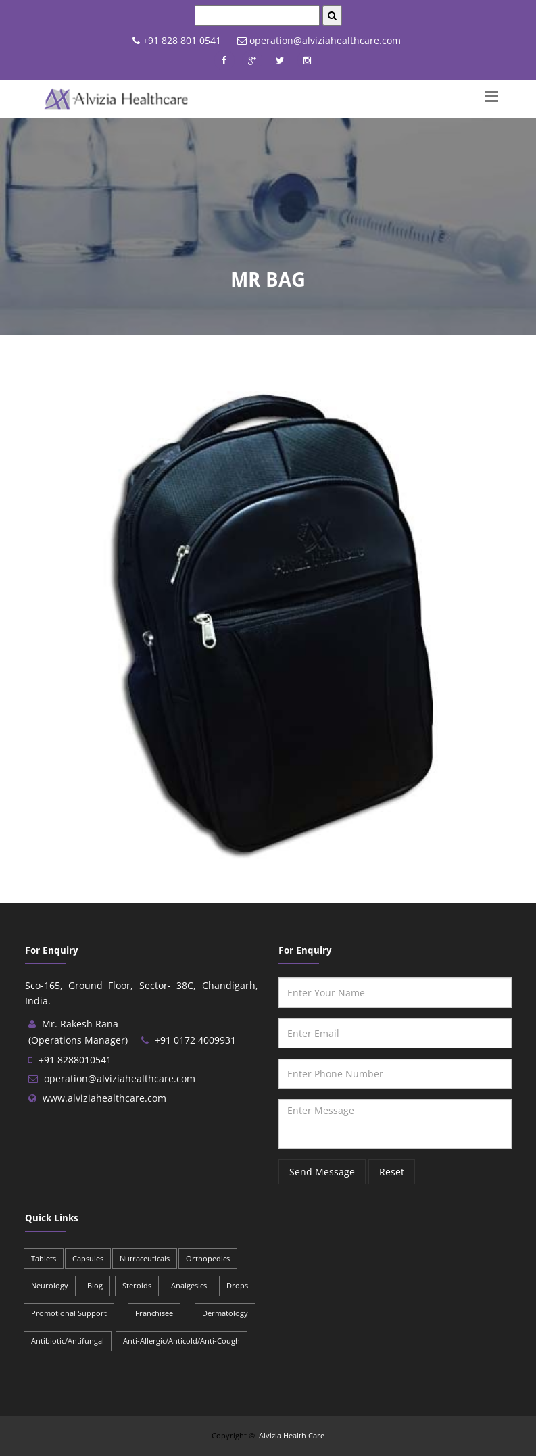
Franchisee (154, 1313)
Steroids (136, 1285)
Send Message (322, 1171)
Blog (95, 1285)
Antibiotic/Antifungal (67, 1341)
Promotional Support (69, 1313)
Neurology (49, 1285)
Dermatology (225, 1313)
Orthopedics (208, 1258)
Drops (237, 1285)
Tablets (43, 1258)
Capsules (87, 1258)
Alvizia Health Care (291, 1435)
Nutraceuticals (145, 1258)
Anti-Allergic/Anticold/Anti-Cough (181, 1341)
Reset (391, 1171)
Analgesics (189, 1285)
